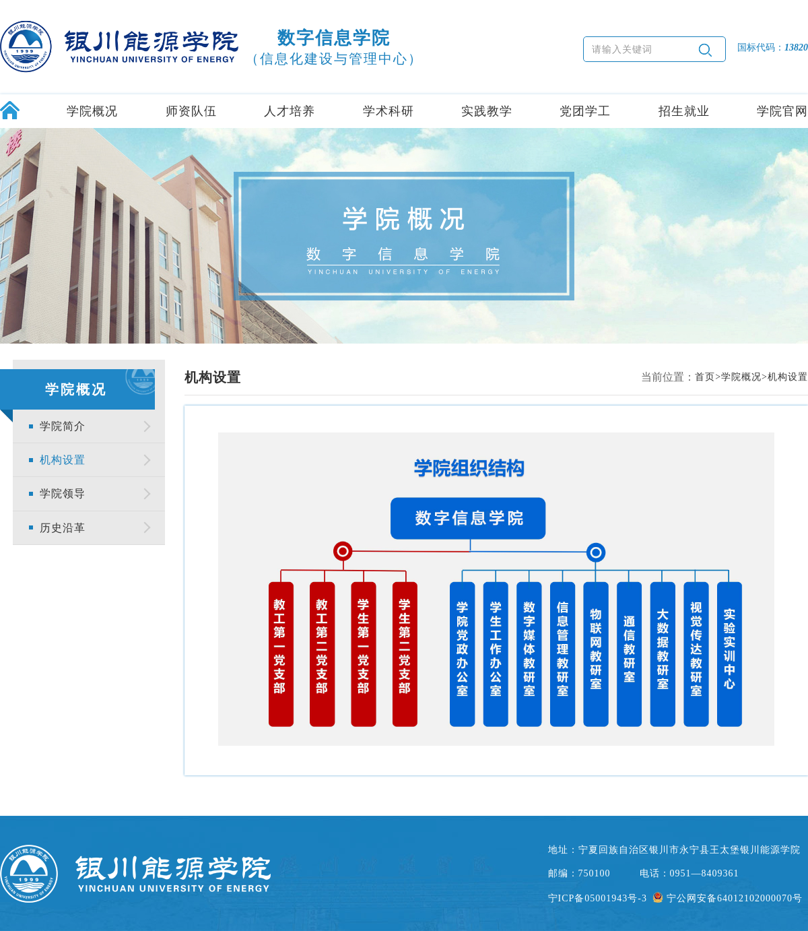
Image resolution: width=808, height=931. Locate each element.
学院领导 (63, 493)
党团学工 (585, 111)
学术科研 (388, 111)
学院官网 (782, 111)
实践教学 (486, 111)
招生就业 (684, 111)
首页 (705, 377)
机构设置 (63, 460)
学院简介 (63, 426)
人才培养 (289, 111)
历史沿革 (63, 528)
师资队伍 (191, 111)
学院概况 (92, 111)
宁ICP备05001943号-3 (597, 898)
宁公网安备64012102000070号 (727, 898)
